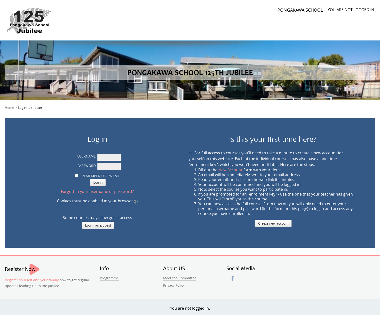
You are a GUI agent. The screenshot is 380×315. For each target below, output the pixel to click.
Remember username (101, 175)
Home (9, 107)
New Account (230, 170)
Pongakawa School (300, 10)
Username (86, 156)
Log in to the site (30, 107)
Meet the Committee (179, 278)
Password (87, 165)
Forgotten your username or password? (97, 191)
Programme (109, 278)
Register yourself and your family (32, 280)
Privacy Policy (174, 285)
